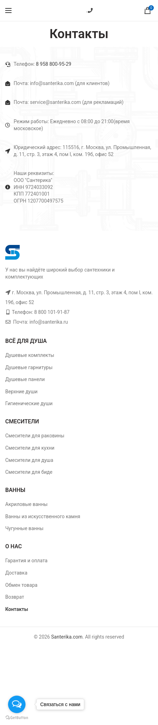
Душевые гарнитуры (28, 367)
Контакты (16, 609)
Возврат (14, 597)
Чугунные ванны (24, 528)
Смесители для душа (29, 460)
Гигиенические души (28, 403)
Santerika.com (66, 637)
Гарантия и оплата (26, 560)
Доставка (16, 573)
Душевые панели (25, 379)
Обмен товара (21, 585)
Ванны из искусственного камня (42, 516)
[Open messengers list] (17, 704)
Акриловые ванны (26, 504)
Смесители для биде (28, 472)
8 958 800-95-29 (53, 64)
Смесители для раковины (34, 435)
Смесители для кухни (30, 448)
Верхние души (21, 391)
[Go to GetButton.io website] (17, 718)
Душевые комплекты (29, 355)
